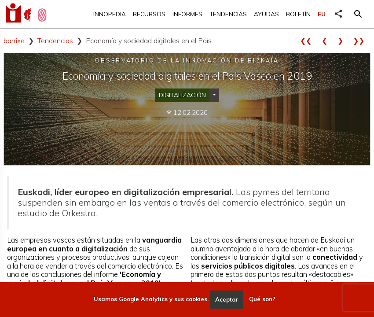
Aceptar (226, 299)
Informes (187, 14)
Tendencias (228, 14)
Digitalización (182, 95)
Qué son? (262, 299)
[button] (358, 14)
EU (322, 14)
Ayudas (266, 14)
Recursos (149, 14)
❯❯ (361, 40)
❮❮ (309, 40)
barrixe (14, 40)
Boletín (298, 14)
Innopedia (109, 14)
